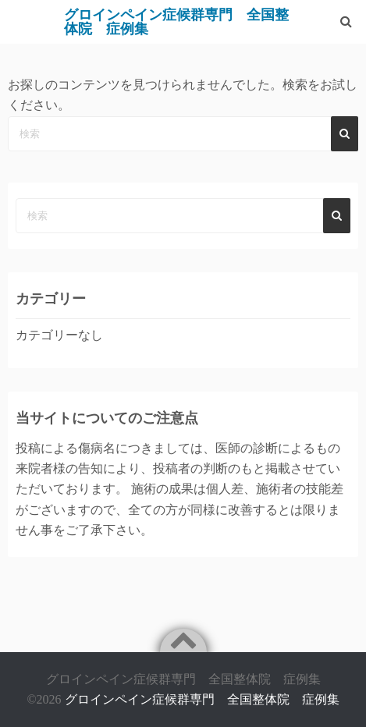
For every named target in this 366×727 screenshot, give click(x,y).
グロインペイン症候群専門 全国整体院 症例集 (202, 699)
